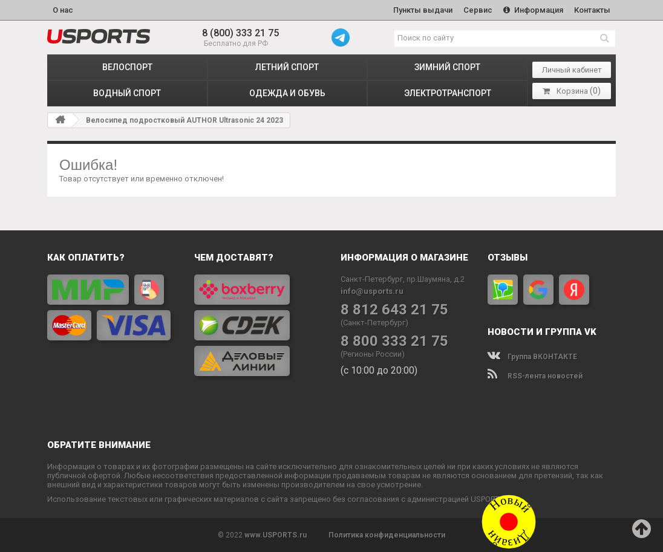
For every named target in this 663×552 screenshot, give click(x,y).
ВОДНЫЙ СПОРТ (127, 93)
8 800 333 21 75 (394, 341)
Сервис (477, 10)
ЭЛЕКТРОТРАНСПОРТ (447, 93)
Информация (533, 10)
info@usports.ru (372, 291)
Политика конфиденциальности (386, 535)
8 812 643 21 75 (394, 310)
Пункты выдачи (422, 10)
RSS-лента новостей (535, 376)
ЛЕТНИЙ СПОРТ (287, 67)
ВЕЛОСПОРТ (127, 67)
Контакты (592, 10)
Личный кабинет (572, 69)
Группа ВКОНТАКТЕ (532, 356)
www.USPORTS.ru (275, 535)
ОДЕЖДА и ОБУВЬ (287, 93)
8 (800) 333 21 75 (240, 33)
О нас (63, 10)
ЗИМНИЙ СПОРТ (447, 67)
